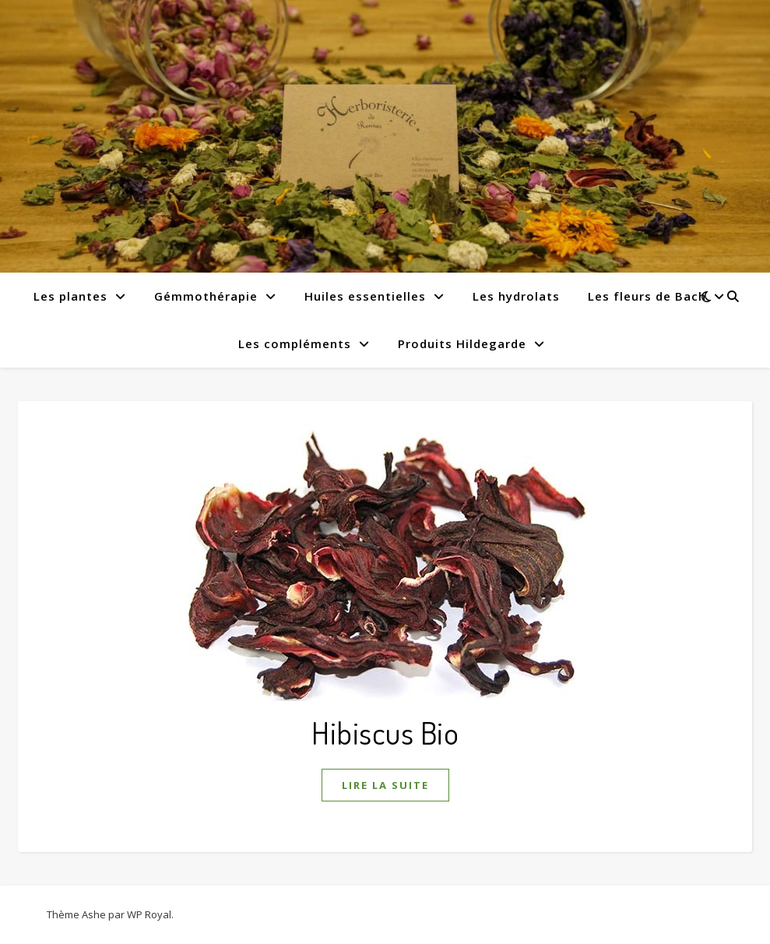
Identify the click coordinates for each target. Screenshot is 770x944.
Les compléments (294, 343)
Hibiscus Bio (385, 732)
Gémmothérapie (206, 296)
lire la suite (385, 785)
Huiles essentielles (365, 296)
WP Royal (149, 914)
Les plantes (70, 296)
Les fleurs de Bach (647, 296)
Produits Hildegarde (462, 343)
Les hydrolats (516, 296)
